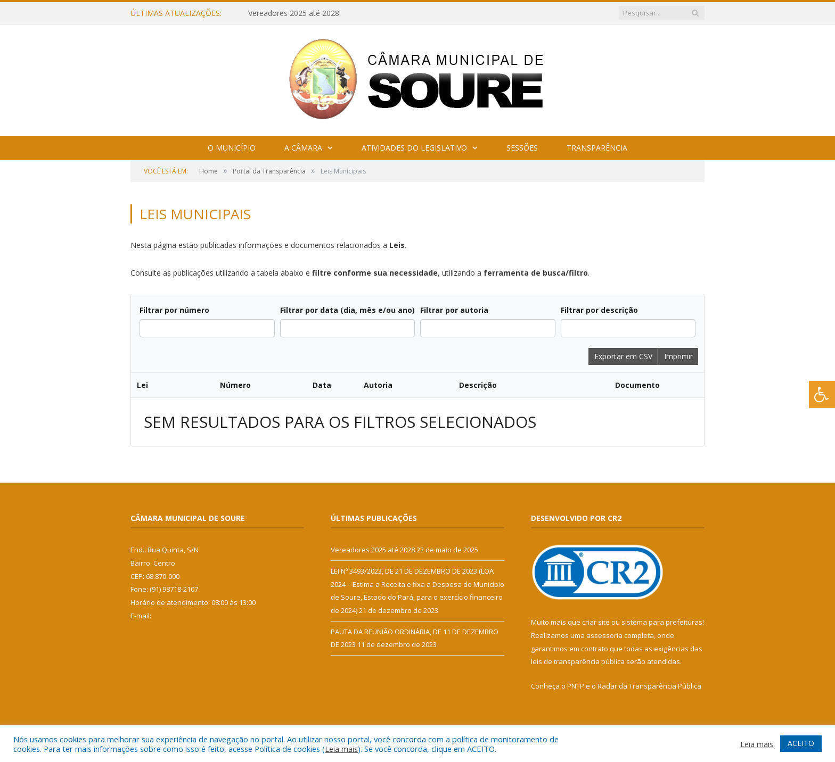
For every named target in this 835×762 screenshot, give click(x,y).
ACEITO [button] (801, 743)
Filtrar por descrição (599, 310)
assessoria (604, 635)
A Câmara (303, 148)
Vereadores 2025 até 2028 (293, 13)
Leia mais (341, 748)
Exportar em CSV (623, 356)
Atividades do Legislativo (414, 148)
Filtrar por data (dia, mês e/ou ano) (347, 310)
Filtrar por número (174, 310)
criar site (596, 622)
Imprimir (678, 356)
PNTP (575, 686)
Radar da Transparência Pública (649, 686)
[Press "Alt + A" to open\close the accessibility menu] (822, 394)
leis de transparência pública (578, 661)
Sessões (522, 148)
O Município (232, 148)
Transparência (597, 148)
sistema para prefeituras (661, 622)
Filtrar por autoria (454, 310)
